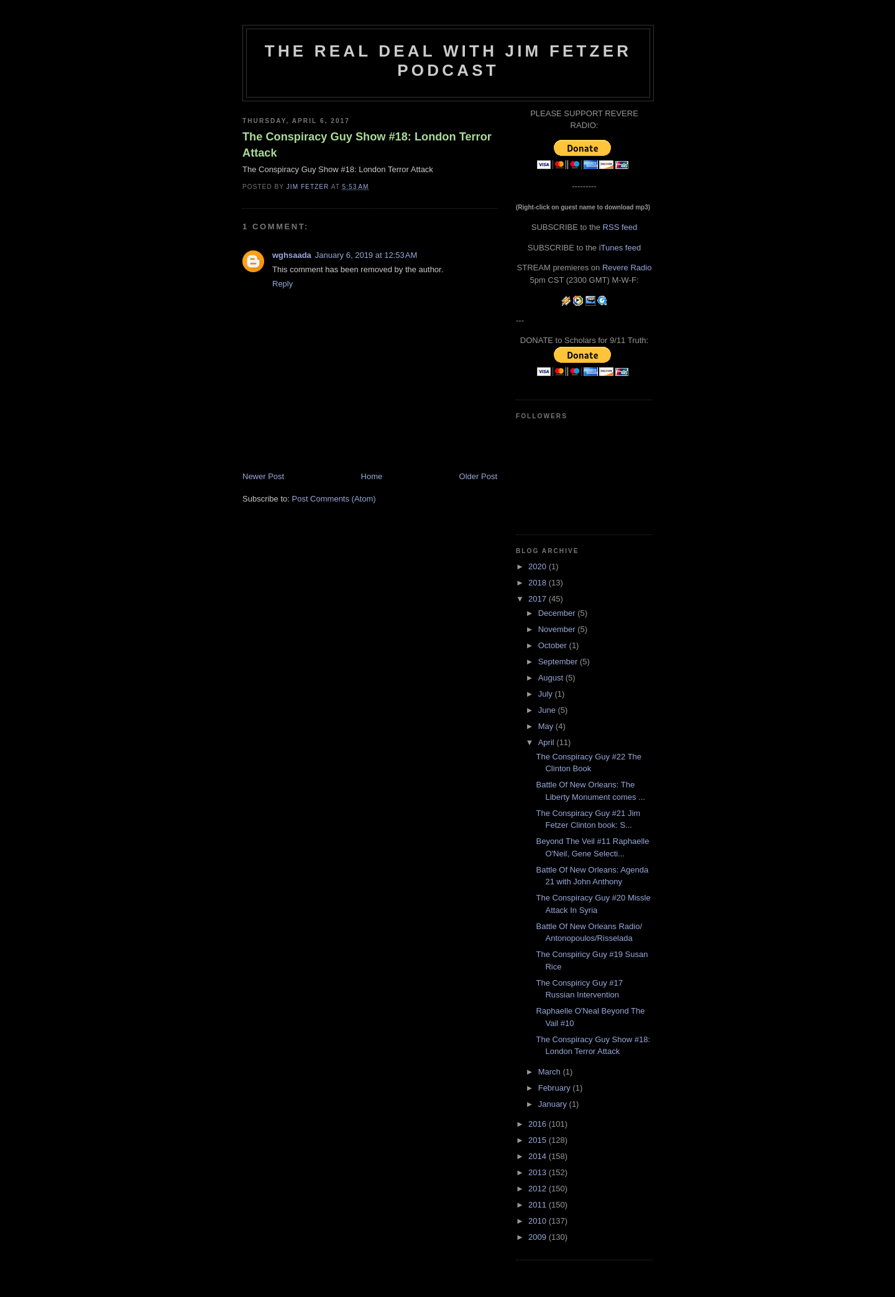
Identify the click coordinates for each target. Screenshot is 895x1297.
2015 (538, 1140)
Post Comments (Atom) (334, 498)
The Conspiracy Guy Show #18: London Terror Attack (367, 144)
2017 (538, 598)
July (546, 694)
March (550, 1071)
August (552, 677)
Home (372, 476)
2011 (538, 1204)
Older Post (478, 476)
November (558, 629)
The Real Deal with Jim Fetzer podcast (448, 61)
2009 (538, 1237)
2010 (538, 1221)
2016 (538, 1124)
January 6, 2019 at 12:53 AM (366, 255)
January (553, 1104)
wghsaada (291, 255)
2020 (538, 566)
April (547, 742)
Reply (282, 283)
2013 (538, 1172)
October (553, 645)
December (558, 613)
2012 (538, 1188)
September (559, 661)
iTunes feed (620, 247)
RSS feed (620, 227)
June (548, 710)
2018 (538, 582)
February (555, 1088)
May (547, 726)
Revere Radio (627, 267)
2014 (538, 1156)
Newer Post (263, 476)
